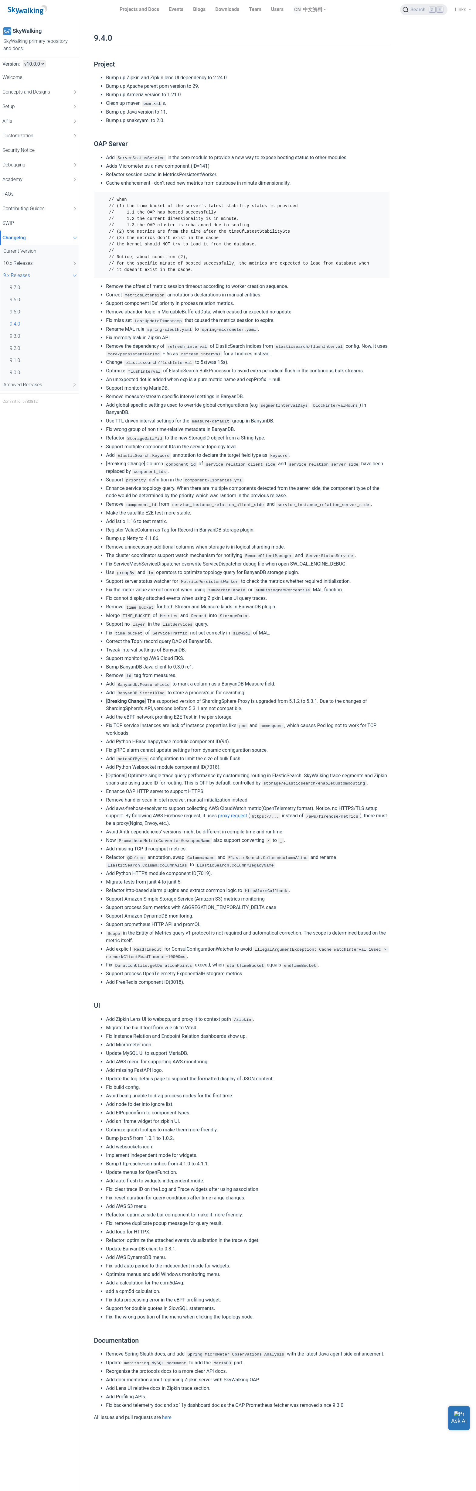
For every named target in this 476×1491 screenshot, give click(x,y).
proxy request (232, 816)
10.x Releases (40, 263)
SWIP (8, 223)
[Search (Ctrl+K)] (423, 9)
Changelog (40, 238)
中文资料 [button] (312, 9)
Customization (39, 135)
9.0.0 (15, 372)
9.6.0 (15, 300)
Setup (39, 106)
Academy (39, 179)
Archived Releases (40, 384)
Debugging (39, 165)
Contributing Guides (39, 208)
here (167, 1417)
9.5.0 (15, 312)
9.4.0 (15, 324)
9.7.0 (15, 287)
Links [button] (461, 9)
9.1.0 (15, 360)
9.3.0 (15, 336)
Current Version (19, 251)
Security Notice (18, 150)
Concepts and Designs (39, 92)
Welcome (12, 77)
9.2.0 (15, 348)
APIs (39, 121)
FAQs (8, 194)
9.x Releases (40, 275)
